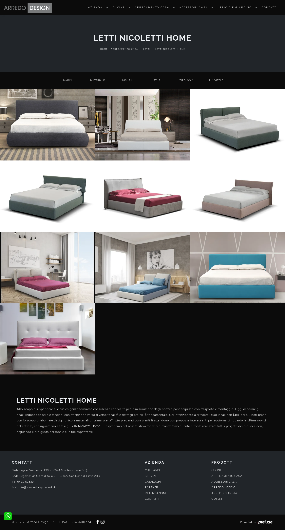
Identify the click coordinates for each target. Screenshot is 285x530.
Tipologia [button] (187, 80)
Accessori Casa (193, 7)
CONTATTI (152, 499)
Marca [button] (68, 80)
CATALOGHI (153, 482)
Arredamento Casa (152, 7)
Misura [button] (127, 80)
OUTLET (216, 499)
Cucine (119, 7)
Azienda (95, 7)
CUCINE (216, 470)
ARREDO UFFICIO (223, 487)
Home (104, 49)
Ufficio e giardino (235, 7)
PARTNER (151, 487)
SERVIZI (150, 476)
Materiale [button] (97, 80)
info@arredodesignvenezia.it (37, 487)
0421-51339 (25, 482)
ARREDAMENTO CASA (226, 476)
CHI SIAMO (152, 470)
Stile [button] (157, 80)
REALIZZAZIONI (155, 493)
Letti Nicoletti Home (170, 49)
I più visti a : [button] (216, 80)
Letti (146, 49)
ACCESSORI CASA (224, 482)
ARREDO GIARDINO (225, 493)
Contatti (270, 7)
